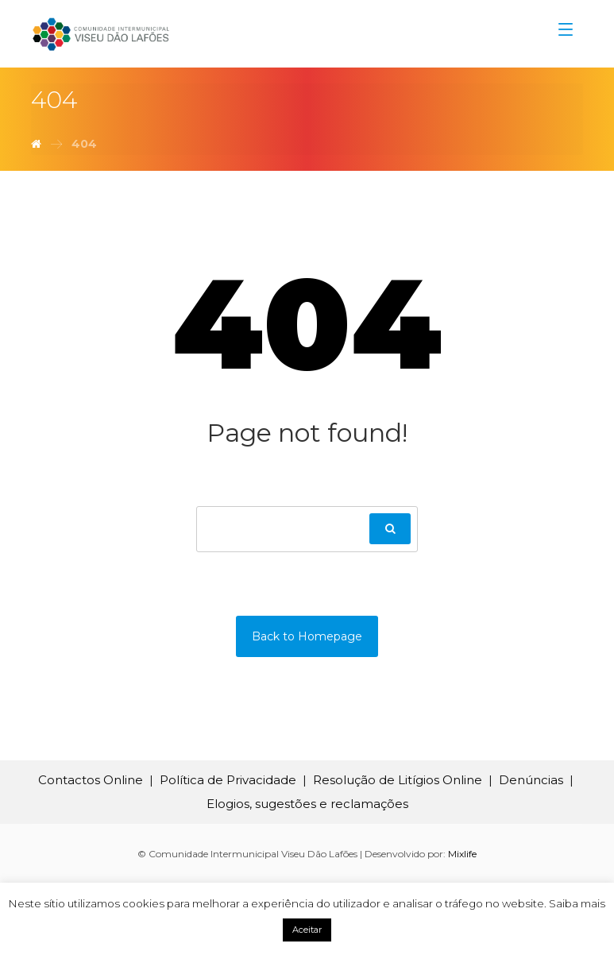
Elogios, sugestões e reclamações (307, 803)
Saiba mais (577, 903)
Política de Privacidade (228, 779)
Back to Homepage (307, 636)
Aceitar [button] (307, 929)
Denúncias (531, 779)
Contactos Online (90, 779)
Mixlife (462, 854)
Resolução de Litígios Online (397, 779)
